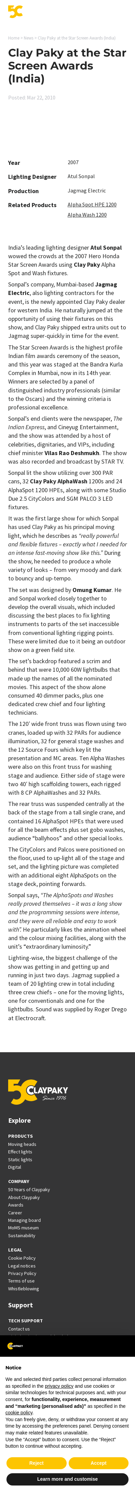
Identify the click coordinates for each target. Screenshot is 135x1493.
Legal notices (22, 1266)
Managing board (24, 1220)
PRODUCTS (20, 1136)
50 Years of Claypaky (29, 1189)
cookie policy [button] (18, 1412)
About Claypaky (24, 1197)
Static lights (20, 1159)
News (28, 38)
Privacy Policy (22, 1273)
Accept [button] (98, 1463)
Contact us (19, 1329)
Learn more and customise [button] (67, 1479)
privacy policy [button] (59, 1386)
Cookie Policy (22, 1258)
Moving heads (22, 1144)
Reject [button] (36, 1463)
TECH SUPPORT (25, 1321)
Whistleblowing (23, 1289)
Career (15, 1213)
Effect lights (20, 1152)
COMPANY (18, 1181)
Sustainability (21, 1235)
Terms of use (21, 1281)
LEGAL (15, 1250)
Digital (14, 1167)
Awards (15, 1205)
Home (13, 38)
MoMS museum (23, 1228)
